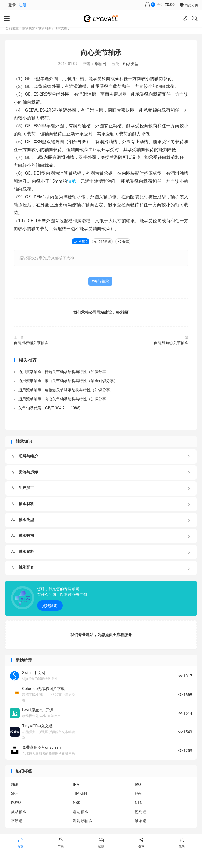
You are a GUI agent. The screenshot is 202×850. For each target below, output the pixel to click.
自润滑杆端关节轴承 (31, 342)
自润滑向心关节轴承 (171, 342)
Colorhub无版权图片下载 (43, 688)
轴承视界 (28, 28)
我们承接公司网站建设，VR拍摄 (100, 312)
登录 (12, 5)
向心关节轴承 (101, 53)
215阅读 (102, 242)
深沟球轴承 (82, 820)
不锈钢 (16, 820)
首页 (20, 842)
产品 (60, 842)
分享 (123, 242)
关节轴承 (101, 281)
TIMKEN (80, 793)
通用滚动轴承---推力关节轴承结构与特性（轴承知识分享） (68, 381)
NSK (76, 802)
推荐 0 (80, 242)
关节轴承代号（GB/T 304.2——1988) (49, 408)
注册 (22, 5)
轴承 (71, 181)
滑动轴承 (80, 811)
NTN (139, 802)
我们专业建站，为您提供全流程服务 (101, 634)
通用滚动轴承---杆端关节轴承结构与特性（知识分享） (64, 372)
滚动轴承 (18, 811)
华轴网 (100, 63)
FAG (138, 793)
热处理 (140, 811)
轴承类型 (60, 28)
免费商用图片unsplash (41, 747)
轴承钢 (140, 820)
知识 (101, 842)
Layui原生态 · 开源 (37, 710)
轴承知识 (44, 28)
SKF (14, 793)
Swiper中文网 (33, 673)
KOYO (16, 802)
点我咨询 (50, 606)
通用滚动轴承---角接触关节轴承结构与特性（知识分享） (66, 390)
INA (76, 784)
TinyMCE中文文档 (37, 726)
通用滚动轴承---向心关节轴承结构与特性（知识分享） (64, 399)
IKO (138, 784)
